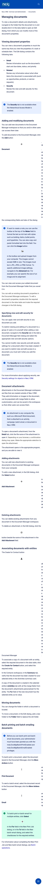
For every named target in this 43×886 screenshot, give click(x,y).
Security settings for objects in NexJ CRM (17, 378)
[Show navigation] (38, 881)
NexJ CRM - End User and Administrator (14, 12)
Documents (32, 12)
